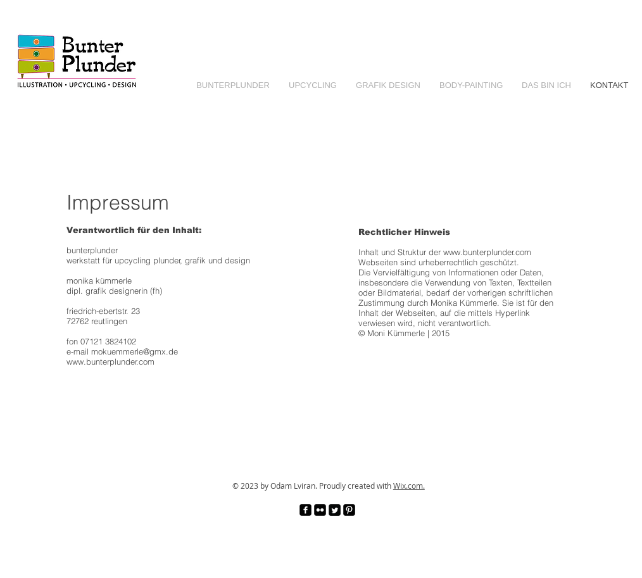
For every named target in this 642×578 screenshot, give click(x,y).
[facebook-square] (305, 510)
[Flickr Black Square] (320, 510)
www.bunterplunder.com (487, 252)
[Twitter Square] (335, 510)
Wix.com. (409, 486)
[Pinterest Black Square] (349, 510)
